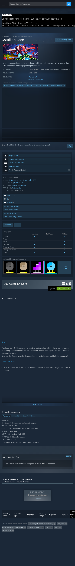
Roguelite (20, 87)
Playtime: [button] (61, 522)
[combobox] (38, 4)
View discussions (10, 215)
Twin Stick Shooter (42, 87)
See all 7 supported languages (13, 252)
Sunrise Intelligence (35, 81)
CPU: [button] (48, 526)
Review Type (5, 513)
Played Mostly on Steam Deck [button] (12, 526)
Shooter (12, 87)
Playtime (52, 513)
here (43, 462)
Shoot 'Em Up (29, 87)
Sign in (4, 146)
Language (30, 513)
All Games (5, 38)
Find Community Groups (13, 218)
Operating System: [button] (34, 526)
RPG (34, 182)
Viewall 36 (65, 266)
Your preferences (23, 480)
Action (6, 87)
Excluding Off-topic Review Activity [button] (41, 522)
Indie (30, 182)
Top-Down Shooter (56, 87)
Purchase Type (17, 513)
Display (63, 513)
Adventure (18, 182)
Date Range (41, 513)
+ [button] (64, 87)
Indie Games (15, 38)
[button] (63, 287)
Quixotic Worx (33, 78)
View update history (11, 208)
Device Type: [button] (6, 529)
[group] (38, 526)
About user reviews (8, 480)
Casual (25, 182)
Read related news (11, 211)
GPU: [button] (56, 526)
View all (68, 455)
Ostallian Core (17, 189)
